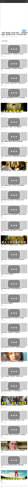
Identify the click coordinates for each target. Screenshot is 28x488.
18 (20, 486)
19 (22, 486)
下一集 (24, 30)
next (25, 486)
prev (2, 486)
